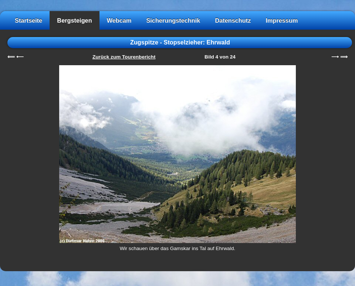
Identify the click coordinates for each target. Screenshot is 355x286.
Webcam (119, 20)
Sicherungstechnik (173, 20)
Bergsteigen (74, 20)
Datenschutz (233, 20)
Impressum (282, 20)
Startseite (28, 20)
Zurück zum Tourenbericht (123, 57)
